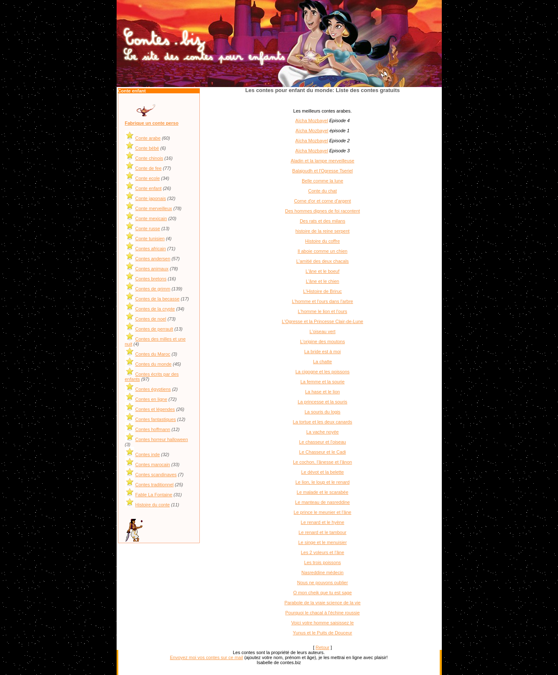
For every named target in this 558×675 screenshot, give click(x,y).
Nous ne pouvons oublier (322, 582)
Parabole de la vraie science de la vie (322, 602)
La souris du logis (323, 411)
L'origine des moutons (322, 341)
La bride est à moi (322, 351)
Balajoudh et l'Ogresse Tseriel (322, 170)
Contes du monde (153, 364)
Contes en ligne (151, 399)
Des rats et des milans (322, 220)
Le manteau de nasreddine (322, 502)
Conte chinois (149, 158)
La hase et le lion (322, 391)
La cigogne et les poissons (323, 371)
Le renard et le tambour (322, 532)
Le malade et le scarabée (323, 492)
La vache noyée (322, 431)
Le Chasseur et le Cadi (322, 451)
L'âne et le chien (322, 281)
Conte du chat (322, 190)
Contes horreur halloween (161, 439)
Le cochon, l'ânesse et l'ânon (322, 462)
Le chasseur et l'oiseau (322, 441)
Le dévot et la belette (322, 472)
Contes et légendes (155, 409)
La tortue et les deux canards (322, 421)
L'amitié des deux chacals (322, 261)
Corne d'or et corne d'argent (322, 200)
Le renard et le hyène (322, 522)
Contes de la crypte (155, 308)
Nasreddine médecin (322, 572)
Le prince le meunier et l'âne (323, 512)
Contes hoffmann (153, 429)
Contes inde (147, 454)
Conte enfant (148, 188)
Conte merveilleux (153, 208)
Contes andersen (153, 258)
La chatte (322, 361)
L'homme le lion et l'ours (322, 311)
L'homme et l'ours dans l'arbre (322, 301)
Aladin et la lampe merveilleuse (322, 160)
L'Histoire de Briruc (322, 291)
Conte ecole (147, 178)
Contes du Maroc (153, 354)
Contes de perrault (154, 328)
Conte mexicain (151, 218)
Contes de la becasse (157, 298)
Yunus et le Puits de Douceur (322, 632)
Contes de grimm (153, 288)
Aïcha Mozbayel (311, 120)
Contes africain (150, 248)
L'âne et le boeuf (322, 271)
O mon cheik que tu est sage (322, 592)
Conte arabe (148, 138)
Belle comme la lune (322, 180)
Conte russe (147, 228)
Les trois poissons (322, 562)
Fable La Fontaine (154, 494)
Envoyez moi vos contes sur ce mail (206, 657)
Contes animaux (152, 268)
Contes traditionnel (154, 484)
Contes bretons (151, 278)
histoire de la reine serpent (323, 231)
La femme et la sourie (323, 381)
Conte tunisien (150, 238)
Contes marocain (152, 464)
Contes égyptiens (153, 389)
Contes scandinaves (156, 474)
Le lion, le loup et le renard (323, 482)
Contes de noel (150, 318)
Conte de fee (148, 168)
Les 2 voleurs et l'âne (322, 552)
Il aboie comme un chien (322, 251)
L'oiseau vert (323, 331)
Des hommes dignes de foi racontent (322, 210)
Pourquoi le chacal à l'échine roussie (322, 612)
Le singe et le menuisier (322, 542)
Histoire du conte (152, 504)
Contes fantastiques (155, 419)
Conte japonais (150, 198)
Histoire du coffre (322, 241)
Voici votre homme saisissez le (322, 622)
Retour (322, 647)
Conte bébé (147, 148)
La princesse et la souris (322, 401)
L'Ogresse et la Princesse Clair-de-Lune (322, 321)
